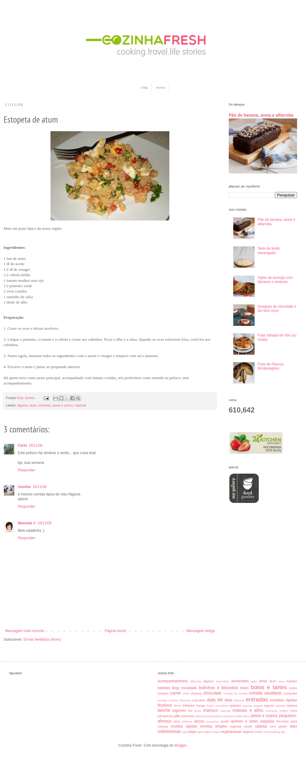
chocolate (212, 693)
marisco (210, 710)
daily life (215, 699)
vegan (216, 731)
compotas (290, 693)
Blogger (180, 745)
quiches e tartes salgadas (252, 721)
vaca (208, 731)
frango (201, 705)
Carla (22, 445)
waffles (258, 731)
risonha (24, 487)
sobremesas (169, 731)
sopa (192, 732)
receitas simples (213, 726)
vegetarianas (231, 732)
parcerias (187, 716)
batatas (292, 681)
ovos (293, 710)
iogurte (269, 705)
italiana (292, 705)
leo (190, 710)
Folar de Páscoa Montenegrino (270, 366)
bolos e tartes (269, 687)
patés (238, 716)
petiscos (187, 721)
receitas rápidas (184, 726)
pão (177, 716)
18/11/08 (35, 445)
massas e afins (248, 710)
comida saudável (265, 693)
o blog (144, 87)
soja (184, 731)
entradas (44, 405)
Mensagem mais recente (24, 631)
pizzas (199, 721)
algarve (22, 405)
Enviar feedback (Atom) (42, 639)
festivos (165, 705)
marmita (225, 710)
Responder (26, 470)
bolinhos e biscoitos (218, 687)
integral (258, 705)
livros (197, 710)
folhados (189, 705)
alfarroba (195, 681)
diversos (239, 700)
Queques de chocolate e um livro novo (277, 308)
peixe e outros (63, 405)
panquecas (165, 716)
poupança (212, 721)
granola (247, 705)
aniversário (240, 681)
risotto (248, 726)
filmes (177, 705)
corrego (163, 700)
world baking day (274, 731)
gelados (235, 705)
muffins (283, 710)
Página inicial (115, 631)
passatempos (213, 716)
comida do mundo (235, 693)
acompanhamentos (173, 681)
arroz (263, 681)
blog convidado (184, 688)
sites (293, 726)
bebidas (164, 688)
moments (271, 710)
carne (175, 693)
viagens (247, 731)
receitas (160, 87)
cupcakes (199, 700)
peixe (246, 716)
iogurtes (280, 705)
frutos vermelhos (217, 705)
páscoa (200, 716)
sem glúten (278, 726)
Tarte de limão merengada (269, 250)
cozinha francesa (179, 700)
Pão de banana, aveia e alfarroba (261, 115)
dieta (228, 700)
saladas (261, 726)
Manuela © (27, 523)
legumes (179, 710)
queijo (224, 721)
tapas (200, 731)
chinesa (196, 693)
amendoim (222, 681)
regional (80, 405)
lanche (164, 710)
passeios (228, 716)
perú (176, 721)
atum (33, 405)
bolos (244, 688)
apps (254, 681)
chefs (185, 693)
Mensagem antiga (201, 631)
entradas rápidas (283, 700)
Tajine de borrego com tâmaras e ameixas (275, 280)
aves (282, 681)
